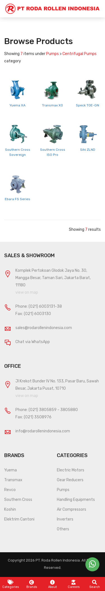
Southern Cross (18, 499)
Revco (10, 489)
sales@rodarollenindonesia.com (43, 327)
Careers (74, 584)
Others (63, 529)
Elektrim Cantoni (19, 519)
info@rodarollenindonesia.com (42, 431)
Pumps (63, 489)
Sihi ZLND (87, 150)
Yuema (10, 470)
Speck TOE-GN (87, 105)
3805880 (69, 409)
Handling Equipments (76, 499)
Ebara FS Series (17, 199)
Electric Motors (70, 470)
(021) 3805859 (43, 409)
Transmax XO (52, 105)
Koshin (10, 509)
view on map (26, 292)
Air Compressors (71, 509)
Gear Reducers (70, 480)
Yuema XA (17, 105)
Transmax (13, 480)
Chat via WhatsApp (32, 341)
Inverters (65, 519)
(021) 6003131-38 (45, 306)
